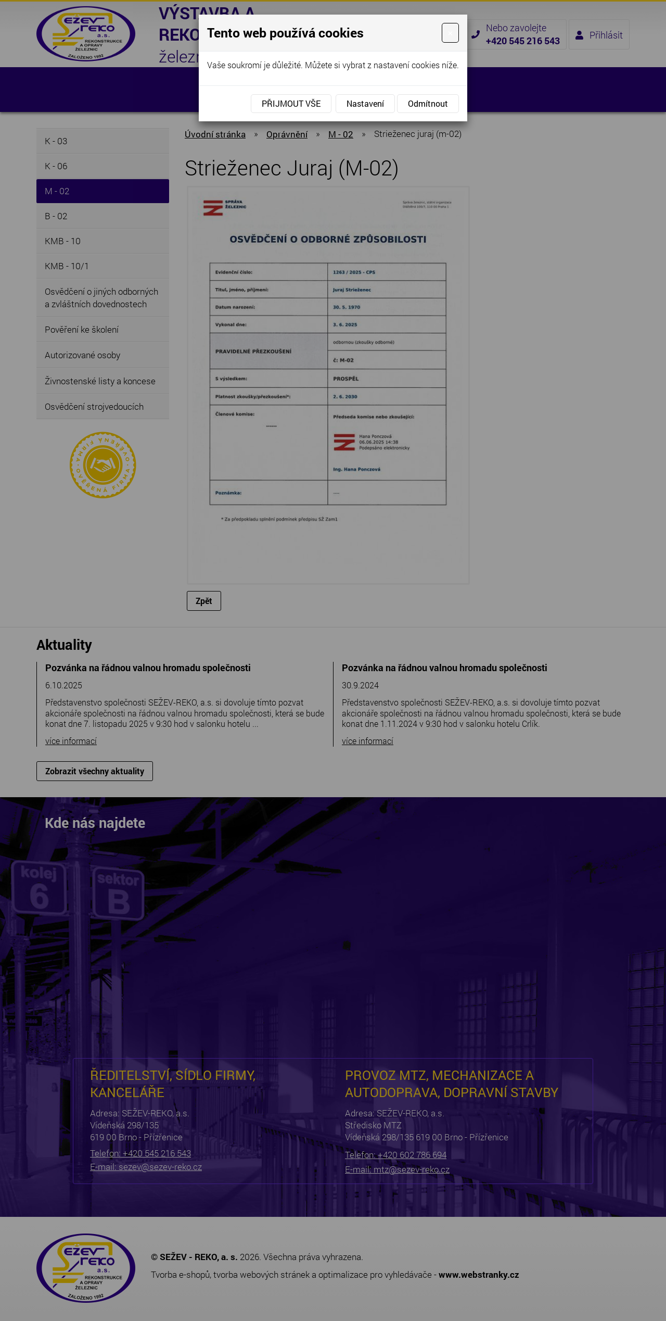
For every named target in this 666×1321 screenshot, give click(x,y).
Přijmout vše (291, 103)
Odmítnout (428, 103)
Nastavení (365, 103)
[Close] (450, 33)
